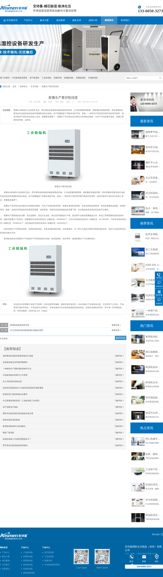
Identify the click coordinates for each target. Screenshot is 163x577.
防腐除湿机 (68, 78)
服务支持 (76, 20)
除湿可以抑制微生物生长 (153, 412)
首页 (14, 86)
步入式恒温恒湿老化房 (12, 381)
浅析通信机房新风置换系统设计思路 (18, 356)
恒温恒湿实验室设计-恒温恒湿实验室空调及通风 (23, 388)
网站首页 (4, 547)
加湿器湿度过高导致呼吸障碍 (15, 362)
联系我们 (125, 20)
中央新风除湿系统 (19, 78)
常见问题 (34, 86)
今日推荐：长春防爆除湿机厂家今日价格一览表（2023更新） (153, 280)
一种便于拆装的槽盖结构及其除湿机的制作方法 (153, 310)
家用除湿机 (28, 560)
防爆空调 (58, 78)
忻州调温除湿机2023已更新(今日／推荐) (153, 397)
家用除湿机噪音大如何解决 (14, 426)
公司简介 (6, 565)
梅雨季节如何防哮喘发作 (153, 132)
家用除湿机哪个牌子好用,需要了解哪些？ (153, 336)
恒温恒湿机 (28, 569)
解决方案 (44, 20)
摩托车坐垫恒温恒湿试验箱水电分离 (18, 413)
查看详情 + (116, 325)
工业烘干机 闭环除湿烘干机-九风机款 (153, 469)
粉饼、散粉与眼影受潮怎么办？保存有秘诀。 (153, 454)
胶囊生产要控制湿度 (50, 86)
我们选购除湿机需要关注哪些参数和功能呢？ (153, 352)
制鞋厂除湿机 (8, 432)
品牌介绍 (93, 20)
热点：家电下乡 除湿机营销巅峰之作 (153, 208)
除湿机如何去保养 (153, 367)
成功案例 (60, 20)
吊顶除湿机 (93, 78)
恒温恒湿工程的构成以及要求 (15, 394)
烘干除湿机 (34, 78)
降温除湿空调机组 (153, 515)
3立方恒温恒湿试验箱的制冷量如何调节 (26, 330)
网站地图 (156, 534)
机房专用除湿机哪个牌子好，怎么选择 (153, 234)
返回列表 (121, 337)
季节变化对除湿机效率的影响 (15, 445)
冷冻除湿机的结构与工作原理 (15, 375)
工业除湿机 (28, 552)
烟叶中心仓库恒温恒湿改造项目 (153, 162)
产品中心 (28, 20)
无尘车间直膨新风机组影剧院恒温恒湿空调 (153, 177)
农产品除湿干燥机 (10, 407)
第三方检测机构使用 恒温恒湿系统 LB (153, 249)
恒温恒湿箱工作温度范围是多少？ (17, 439)
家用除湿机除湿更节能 (19, 325)
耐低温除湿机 (29, 573)
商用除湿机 (28, 556)
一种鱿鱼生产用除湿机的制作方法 (17, 369)
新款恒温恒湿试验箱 (11, 420)
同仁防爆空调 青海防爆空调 (153, 438)
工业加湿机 (46, 78)
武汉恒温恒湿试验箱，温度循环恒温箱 (153, 193)
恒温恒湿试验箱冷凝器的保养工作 (153, 484)
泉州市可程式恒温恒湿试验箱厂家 (153, 147)
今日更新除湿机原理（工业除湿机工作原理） (22, 401)
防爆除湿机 (81, 78)
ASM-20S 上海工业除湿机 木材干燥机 (153, 265)
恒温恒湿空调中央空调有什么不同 (153, 295)
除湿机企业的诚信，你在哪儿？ (153, 382)
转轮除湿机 (28, 565)
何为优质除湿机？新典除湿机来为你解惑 (153, 499)
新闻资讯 (109, 20)
